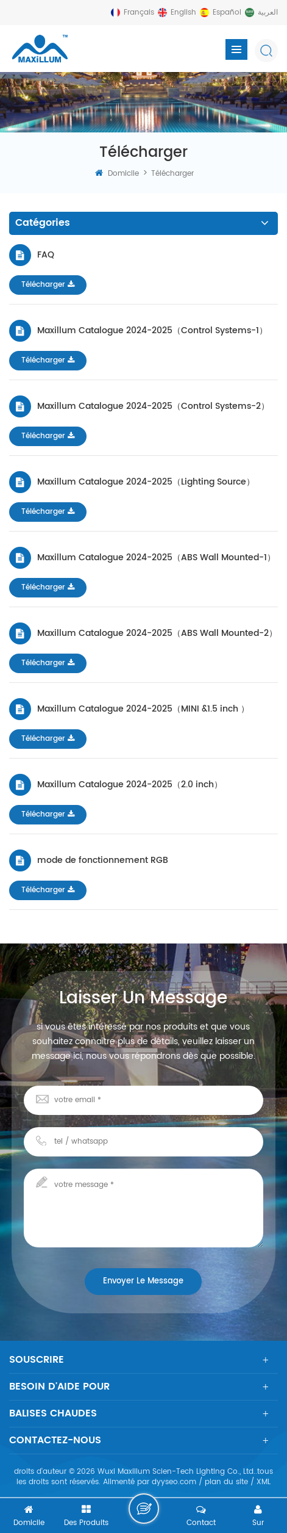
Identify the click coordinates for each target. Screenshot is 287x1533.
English (183, 12)
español (227, 12)
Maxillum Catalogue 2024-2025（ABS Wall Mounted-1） (156, 557)
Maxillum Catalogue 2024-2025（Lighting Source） (146, 481)
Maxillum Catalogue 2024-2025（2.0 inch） (129, 784)
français (139, 12)
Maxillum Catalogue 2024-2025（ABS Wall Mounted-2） (157, 633)
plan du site (226, 1482)
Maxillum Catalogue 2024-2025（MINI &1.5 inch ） (143, 708)
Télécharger (47, 284)
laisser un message (144, 1508)
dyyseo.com (174, 1482)
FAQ (45, 254)
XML (264, 1482)
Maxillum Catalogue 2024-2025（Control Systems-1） (152, 330)
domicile (117, 173)
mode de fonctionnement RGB (102, 860)
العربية (268, 12)
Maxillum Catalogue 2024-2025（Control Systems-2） (153, 406)
